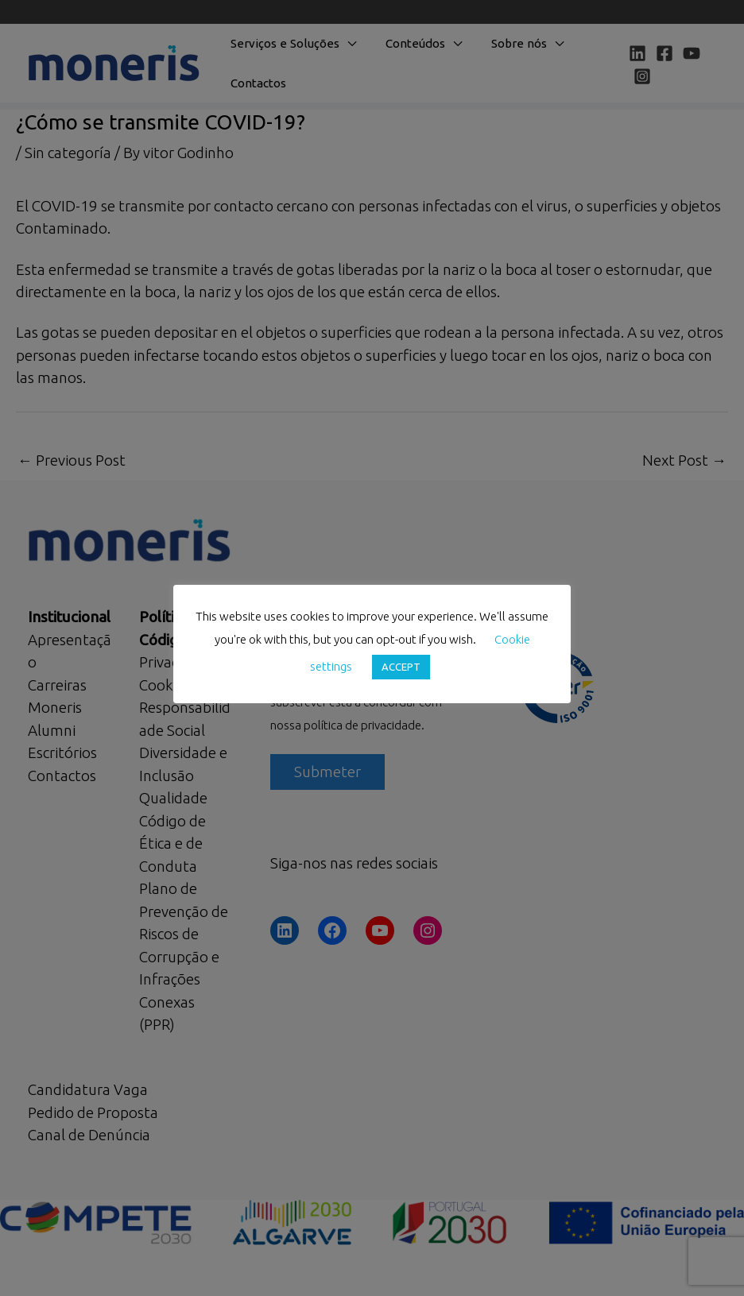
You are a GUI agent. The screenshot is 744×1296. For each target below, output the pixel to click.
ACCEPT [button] (401, 666)
